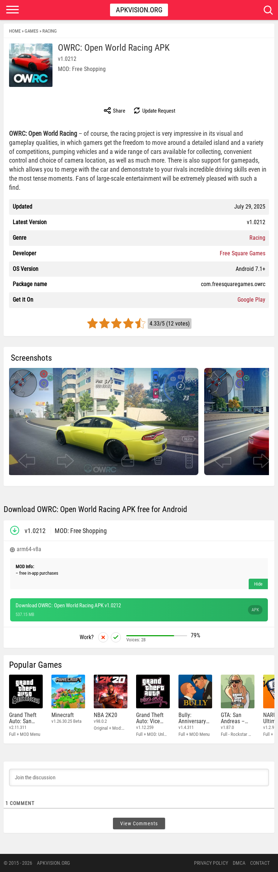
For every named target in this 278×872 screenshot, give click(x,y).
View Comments (139, 823)
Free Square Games (242, 253)
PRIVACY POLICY (211, 863)
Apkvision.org (139, 9)
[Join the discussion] (139, 777)
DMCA (239, 863)
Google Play (251, 299)
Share (114, 110)
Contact (260, 863)
